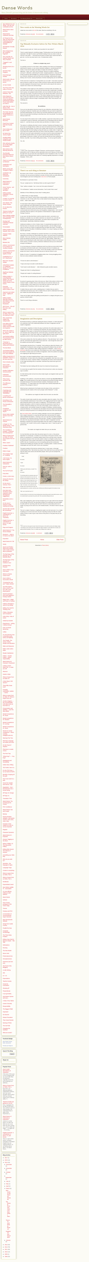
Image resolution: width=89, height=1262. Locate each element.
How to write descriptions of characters (7, 366)
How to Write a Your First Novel (8, 570)
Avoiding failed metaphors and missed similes (7, 139)
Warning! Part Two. (8, 738)
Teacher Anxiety (7, 981)
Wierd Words (6, 897)
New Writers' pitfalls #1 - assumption (8, 888)
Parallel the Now (7, 928)
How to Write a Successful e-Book (8, 578)
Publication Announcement (7, 375)
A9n (4, 973)
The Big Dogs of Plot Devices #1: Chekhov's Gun (8, 561)
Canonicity (5, 178)
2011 (6, 1249)
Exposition (5, 538)
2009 (6, 1254)
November (9, 1168)
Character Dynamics (8, 832)
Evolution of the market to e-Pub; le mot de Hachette (8, 825)
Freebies (5, 448)
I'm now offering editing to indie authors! (7, 893)
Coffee (4, 632)
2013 (6, 1244)
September (9, 1177)
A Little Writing (7, 970)
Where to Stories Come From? (7, 574)
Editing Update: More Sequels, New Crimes (9, 230)
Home (6, 18)
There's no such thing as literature (33, 170)
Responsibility (6, 1006)
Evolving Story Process (7, 566)
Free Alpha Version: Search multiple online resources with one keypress (8, 326)
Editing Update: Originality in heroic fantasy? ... (8, 194)
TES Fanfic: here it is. (8, 767)
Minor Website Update (7, 238)
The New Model (7, 950)
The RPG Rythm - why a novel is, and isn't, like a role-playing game (8, 589)
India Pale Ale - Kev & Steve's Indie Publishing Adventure (9, 108)
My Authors (14, 18)
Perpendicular (6, 991)
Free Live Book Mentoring (7, 628)
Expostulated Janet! (8, 884)
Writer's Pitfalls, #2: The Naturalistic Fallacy (8, 845)
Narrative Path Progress (7, 71)
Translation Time (7, 798)
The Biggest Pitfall (8, 1009)
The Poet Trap (7, 753)
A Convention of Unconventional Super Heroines (7, 915)
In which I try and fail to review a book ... (8, 199)
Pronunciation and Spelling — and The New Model (8, 710)
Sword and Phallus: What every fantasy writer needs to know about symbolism (8, 549)
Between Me (6, 242)
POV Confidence (7, 807)
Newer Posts (24, 539)
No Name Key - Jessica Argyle (7, 134)
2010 (6, 1252)
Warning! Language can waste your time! (8, 741)
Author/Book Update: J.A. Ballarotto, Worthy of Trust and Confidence (8, 267)
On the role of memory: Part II (7, 484)
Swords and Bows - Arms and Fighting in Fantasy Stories (8, 595)
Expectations (6, 978)
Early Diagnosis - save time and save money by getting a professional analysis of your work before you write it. (8, 99)
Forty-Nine (5, 473)
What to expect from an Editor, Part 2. (8, 874)
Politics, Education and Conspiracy (8, 613)
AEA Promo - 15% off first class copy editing (8, 308)
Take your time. (7, 487)
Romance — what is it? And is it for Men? (8, 535)
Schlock (5, 900)
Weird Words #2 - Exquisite (7, 835)
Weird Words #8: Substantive (7, 463)
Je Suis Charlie (7, 85)
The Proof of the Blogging (7, 966)
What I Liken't (6, 442)
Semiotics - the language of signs (7, 864)
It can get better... (7, 993)
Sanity (4, 544)
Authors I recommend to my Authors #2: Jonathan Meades (8, 246)
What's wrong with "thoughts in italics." (8, 169)
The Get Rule (6, 1025)
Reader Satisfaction (8, 653)
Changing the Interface (6, 1029)
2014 (6, 1162)
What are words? (7, 1032)
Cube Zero (43, 176)
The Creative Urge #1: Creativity (8, 454)
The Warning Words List (26, 18)
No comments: (40, 34)
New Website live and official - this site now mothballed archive (8, 25)
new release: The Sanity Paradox (7, 203)
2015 (6, 1160)
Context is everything (8, 870)
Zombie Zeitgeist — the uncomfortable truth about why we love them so (8, 703)
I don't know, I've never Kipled (7, 458)
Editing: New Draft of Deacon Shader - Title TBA (9, 941)
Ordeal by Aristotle (8, 620)
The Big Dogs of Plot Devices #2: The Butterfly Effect (8, 555)
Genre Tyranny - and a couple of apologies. (8, 189)
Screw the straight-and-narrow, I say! (8, 783)
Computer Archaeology (6, 931)
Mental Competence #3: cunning (8, 723)
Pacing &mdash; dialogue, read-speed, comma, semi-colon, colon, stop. (9, 819)
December (9, 1164)
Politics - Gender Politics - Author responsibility (7, 657)
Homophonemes (7, 959)
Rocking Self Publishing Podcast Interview (8, 222)
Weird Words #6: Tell (8, 541)
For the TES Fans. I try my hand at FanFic (9, 771)
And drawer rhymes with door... (8, 997)
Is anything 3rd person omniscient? (8, 396)
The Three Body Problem (7, 935)
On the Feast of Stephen (7, 745)
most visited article (26, 413)
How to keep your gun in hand (7, 129)
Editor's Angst (6, 451)
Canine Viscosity (7, 1003)
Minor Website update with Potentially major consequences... (9, 217)
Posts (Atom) (45, 545)
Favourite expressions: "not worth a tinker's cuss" (8, 288)
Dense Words (17, 8)
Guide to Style (6, 674)
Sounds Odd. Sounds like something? (8, 509)
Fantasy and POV (7, 911)
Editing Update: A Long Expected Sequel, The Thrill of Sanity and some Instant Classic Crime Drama (8, 280)
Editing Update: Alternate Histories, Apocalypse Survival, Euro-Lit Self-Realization (8, 300)
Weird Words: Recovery (6, 119)
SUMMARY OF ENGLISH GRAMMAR (7, 174)
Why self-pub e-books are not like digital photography (9, 145)
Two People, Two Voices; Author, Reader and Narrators (9, 642)
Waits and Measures (8, 646)
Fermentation (6, 227)
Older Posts (60, 539)
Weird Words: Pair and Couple (8, 810)
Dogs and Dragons (8, 527)
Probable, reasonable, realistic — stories (8, 691)
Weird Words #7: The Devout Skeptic (8, 530)
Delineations (6, 945)
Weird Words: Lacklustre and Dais (8, 34)
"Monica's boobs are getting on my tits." (8, 212)
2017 (6, 1157)
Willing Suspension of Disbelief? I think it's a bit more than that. (9, 358)
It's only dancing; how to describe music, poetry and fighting (8, 636)
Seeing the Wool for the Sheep (8, 479)
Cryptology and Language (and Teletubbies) (7, 391)
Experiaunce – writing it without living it (8, 624)
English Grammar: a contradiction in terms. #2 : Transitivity (8, 515)
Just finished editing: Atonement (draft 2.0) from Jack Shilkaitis (8, 352)
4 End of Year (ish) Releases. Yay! (8, 92)
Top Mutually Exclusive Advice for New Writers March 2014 (8, 155)
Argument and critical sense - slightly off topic (8, 293)
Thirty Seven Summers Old (6, 379)
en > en (5, 975)
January (8, 1240)
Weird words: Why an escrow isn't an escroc (8, 81)
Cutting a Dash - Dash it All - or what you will (8, 667)
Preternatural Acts (7, 956)
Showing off (6, 988)
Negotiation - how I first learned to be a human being (8, 789)
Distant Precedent (7, 1017)
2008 (6, 1256)
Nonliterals (6, 881)
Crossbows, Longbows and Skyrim (7, 410)
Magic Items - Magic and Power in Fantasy (9, 600)
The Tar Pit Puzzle (8, 470)
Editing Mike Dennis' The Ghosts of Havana (8, 851)
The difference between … (7, 383)
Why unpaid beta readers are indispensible (7, 319)
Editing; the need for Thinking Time (8, 608)
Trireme (5, 908)
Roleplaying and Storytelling (7, 761)
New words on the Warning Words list (34, 27)
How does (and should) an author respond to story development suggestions (7, 493)
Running (5, 947)
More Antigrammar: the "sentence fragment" (8, 52)
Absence (5, 671)
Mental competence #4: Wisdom (8, 719)
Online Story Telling (8, 764)
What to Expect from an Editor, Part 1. (8, 878)
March (8, 1188)
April (7, 1186)
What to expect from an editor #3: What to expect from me (8, 697)
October (8, 1172)
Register (5, 829)
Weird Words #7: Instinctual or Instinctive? (7, 183)
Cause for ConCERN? (6, 984)
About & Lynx (39, 18)
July (7, 1181)
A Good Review (7, 387)
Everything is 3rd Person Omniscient (8, 400)
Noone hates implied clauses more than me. (8, 416)
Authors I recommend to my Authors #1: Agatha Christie (8, 252)
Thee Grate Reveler (8, 1020)
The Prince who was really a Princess (8, 88)
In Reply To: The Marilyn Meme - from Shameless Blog (8, 425)
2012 (6, 1247)
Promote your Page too (8, 1045)
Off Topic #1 (6, 795)
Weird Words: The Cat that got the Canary (8, 803)
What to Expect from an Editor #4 (8, 677)
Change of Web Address (7, 234)
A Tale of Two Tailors (8, 1000)
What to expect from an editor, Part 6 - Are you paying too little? (8, 314)
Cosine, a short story (8, 476)
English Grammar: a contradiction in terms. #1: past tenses (8, 522)
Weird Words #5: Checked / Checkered (9, 662)
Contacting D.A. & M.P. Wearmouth (7, 257)
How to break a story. (8, 362)
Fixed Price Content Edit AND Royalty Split (8, 125)
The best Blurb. (7, 348)
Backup (5, 814)
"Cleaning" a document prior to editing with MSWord (8, 343)
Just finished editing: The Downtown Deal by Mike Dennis (8, 338)
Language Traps (7, 867)
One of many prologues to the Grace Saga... (7, 904)
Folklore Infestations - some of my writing (8, 604)
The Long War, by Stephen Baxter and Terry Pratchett (8, 58)
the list (34, 30)
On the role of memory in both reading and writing (8, 504)
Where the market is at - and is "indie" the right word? (8, 332)
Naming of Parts (7, 1023)
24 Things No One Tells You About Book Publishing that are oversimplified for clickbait (8, 41)
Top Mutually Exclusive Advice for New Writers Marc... (8, 1210)
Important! (5, 1012)
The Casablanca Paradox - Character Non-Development (8, 431)
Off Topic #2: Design (8, 793)
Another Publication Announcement (8, 371)
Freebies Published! (8, 445)
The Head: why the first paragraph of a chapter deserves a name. (8, 114)
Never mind (6, 953)
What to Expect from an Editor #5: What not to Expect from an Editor (8, 438)
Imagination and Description (31, 319)
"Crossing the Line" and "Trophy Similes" (8, 583)
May (7, 1183)
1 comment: (39, 533)
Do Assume (6, 1014)
